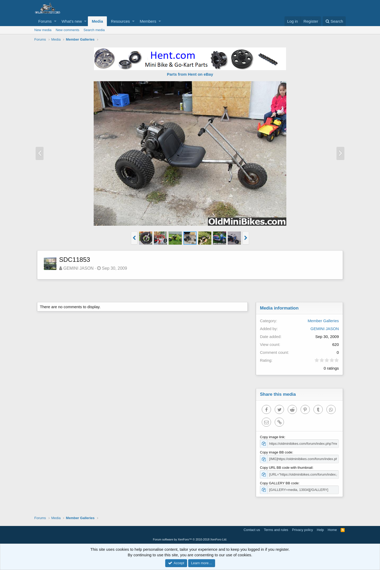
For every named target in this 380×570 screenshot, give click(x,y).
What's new (71, 21)
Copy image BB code (276, 452)
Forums (45, 21)
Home (332, 530)
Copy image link (272, 437)
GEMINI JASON (78, 268)
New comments (67, 30)
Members (148, 21)
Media (97, 21)
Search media (94, 30)
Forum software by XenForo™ (190, 539)
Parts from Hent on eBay (190, 74)
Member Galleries (323, 320)
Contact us (252, 530)
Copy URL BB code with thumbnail (286, 468)
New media (42, 30)
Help (320, 530)
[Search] (334, 21)
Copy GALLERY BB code (279, 483)
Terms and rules (276, 530)
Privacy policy (302, 530)
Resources (120, 21)
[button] (55, 21)
